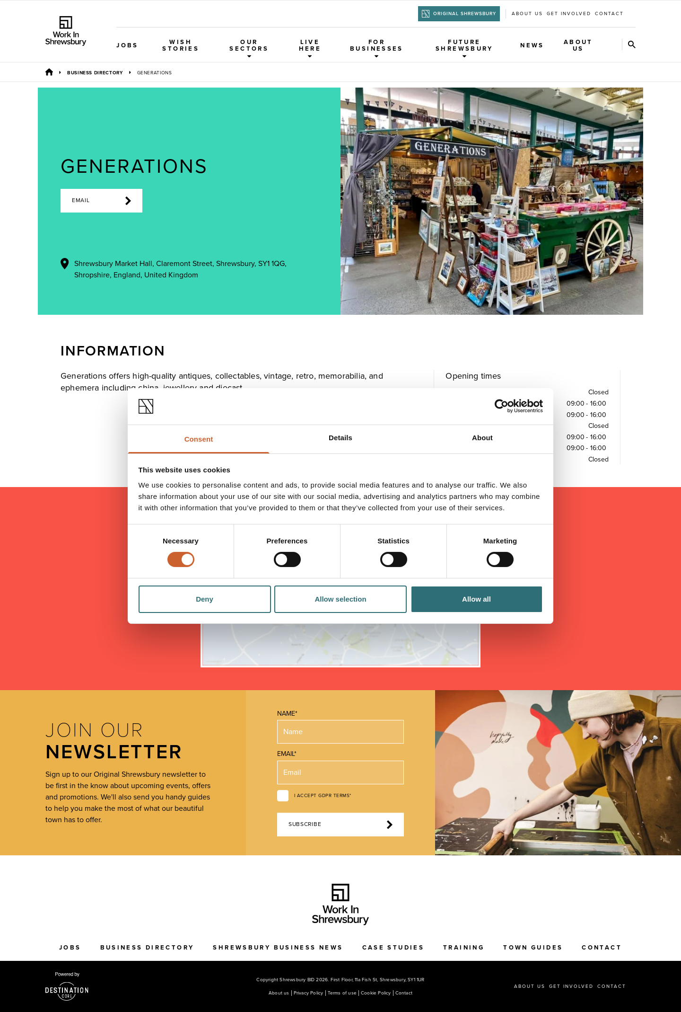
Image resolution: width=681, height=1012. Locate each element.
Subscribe (340, 824)
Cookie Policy (376, 993)
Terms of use (342, 993)
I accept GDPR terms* (322, 796)
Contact (609, 14)
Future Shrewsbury (464, 48)
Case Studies (393, 947)
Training (463, 947)
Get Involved (569, 14)
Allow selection (340, 599)
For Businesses (376, 48)
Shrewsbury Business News (278, 947)
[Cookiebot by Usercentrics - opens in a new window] (501, 406)
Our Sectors (249, 48)
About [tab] (482, 438)
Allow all (476, 599)
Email (101, 200)
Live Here (310, 48)
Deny (204, 599)
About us (527, 14)
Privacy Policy (308, 993)
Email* (287, 754)
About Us (578, 45)
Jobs (127, 45)
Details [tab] (340, 438)
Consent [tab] (198, 439)
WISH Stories (180, 45)
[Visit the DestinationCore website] (66, 986)
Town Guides (533, 947)
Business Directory (95, 73)
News (532, 45)
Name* (287, 714)
